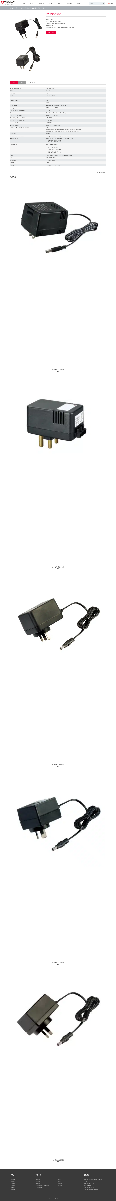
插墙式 (29, 8)
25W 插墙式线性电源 (58, 369)
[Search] (103, 3)
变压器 (59, 1179)
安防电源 (38, 1181)
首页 (24, 3)
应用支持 (51, 3)
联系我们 (79, 3)
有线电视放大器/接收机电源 (43, 1185)
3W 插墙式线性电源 (58, 1160)
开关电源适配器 (39, 1187)
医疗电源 (60, 1185)
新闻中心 (60, 3)
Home (11, 8)
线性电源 (23, 8)
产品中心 (41, 3)
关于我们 (32, 3)
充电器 (59, 1181)
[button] (32, 82)
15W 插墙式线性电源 (58, 764)
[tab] (14, 82)
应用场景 (69, 3)
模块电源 (38, 1179)
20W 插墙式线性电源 (58, 567)
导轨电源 (38, 1183)
